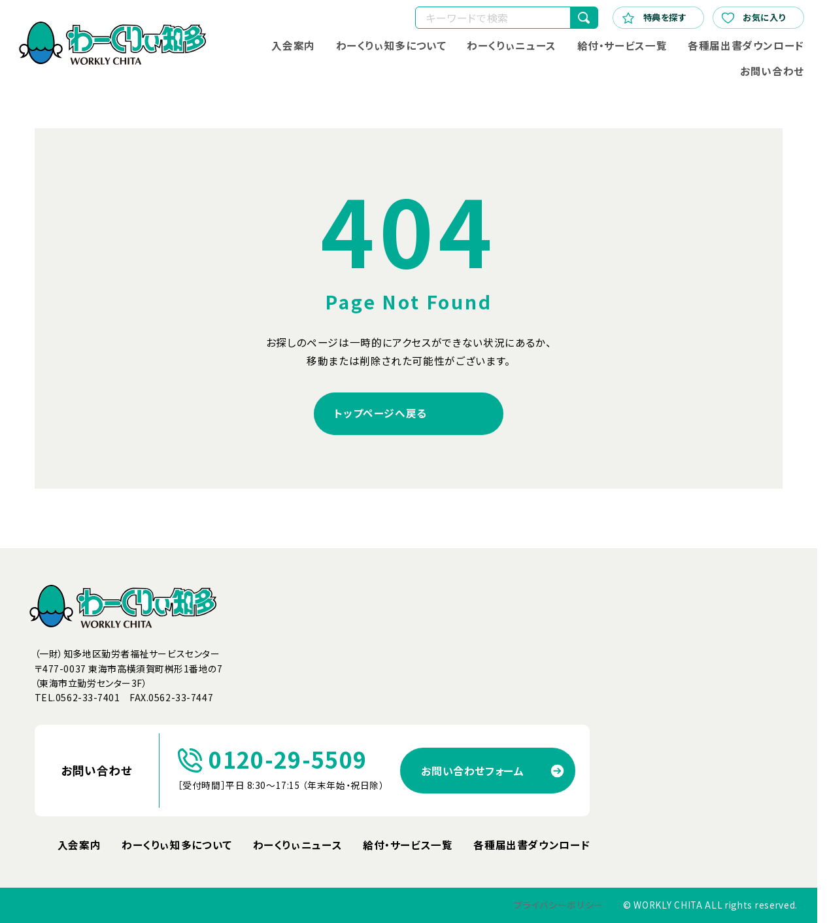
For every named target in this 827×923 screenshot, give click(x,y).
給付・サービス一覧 (622, 45)
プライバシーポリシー (558, 904)
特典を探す (654, 17)
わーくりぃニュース (511, 45)
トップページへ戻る (380, 413)
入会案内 (293, 45)
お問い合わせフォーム (472, 770)
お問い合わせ (772, 70)
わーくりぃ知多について (391, 45)
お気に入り (753, 17)
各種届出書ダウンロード (746, 45)
